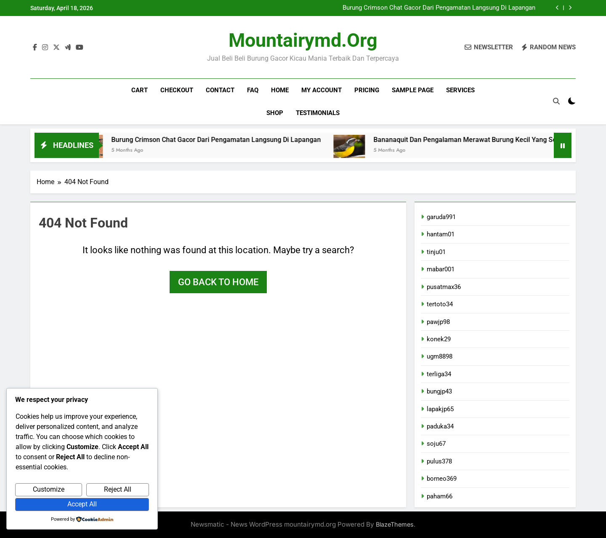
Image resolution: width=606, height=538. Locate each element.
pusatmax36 (444, 287)
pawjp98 (438, 322)
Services (460, 90)
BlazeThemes (395, 524)
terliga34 (439, 374)
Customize (48, 489)
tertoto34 (440, 304)
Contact (220, 90)
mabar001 (440, 269)
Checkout (176, 90)
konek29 (439, 339)
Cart (139, 90)
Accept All (82, 504)
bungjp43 (439, 391)
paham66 (439, 496)
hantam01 (440, 234)
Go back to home (218, 282)
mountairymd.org (303, 40)
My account (321, 90)
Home (280, 90)
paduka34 (440, 426)
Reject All (117, 489)
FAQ (252, 90)
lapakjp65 (440, 409)
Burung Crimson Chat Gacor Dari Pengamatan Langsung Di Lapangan (439, 8)
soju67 (436, 443)
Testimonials (318, 113)
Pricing (366, 90)
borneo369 (442, 478)
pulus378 (439, 461)
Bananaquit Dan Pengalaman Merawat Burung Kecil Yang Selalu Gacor (492, 140)
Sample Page (412, 90)
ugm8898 (439, 356)
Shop (274, 113)
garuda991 (441, 217)
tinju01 (436, 252)
